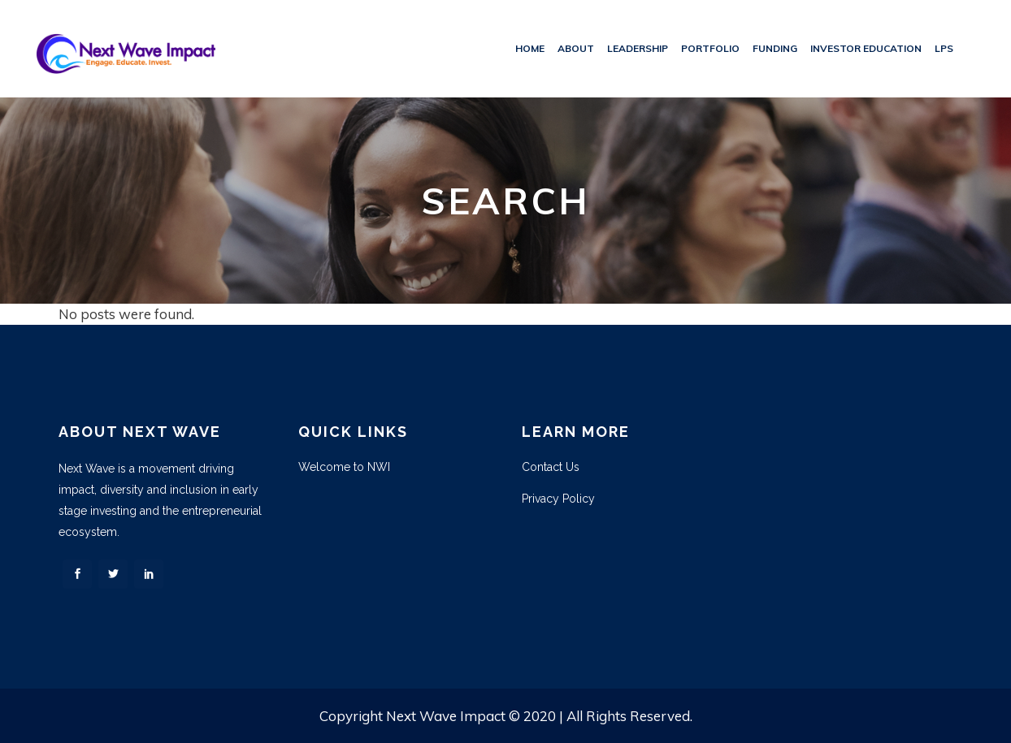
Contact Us (550, 466)
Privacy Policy (558, 498)
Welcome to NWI (344, 466)
